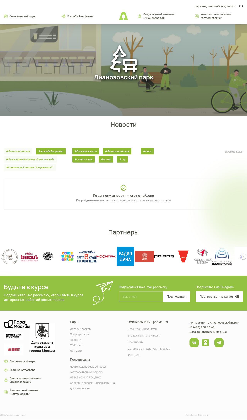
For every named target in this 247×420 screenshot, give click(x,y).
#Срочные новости (86, 151)
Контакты (76, 350)
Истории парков (80, 328)
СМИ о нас (77, 345)
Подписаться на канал (219, 296)
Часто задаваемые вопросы (88, 366)
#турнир (106, 159)
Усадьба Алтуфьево (77, 16)
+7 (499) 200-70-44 (201, 327)
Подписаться (176, 296)
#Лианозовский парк (18, 151)
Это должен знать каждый (144, 335)
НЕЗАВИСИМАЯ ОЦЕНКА (85, 377)
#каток (147, 151)
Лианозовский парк (19, 16)
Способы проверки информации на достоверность (92, 385)
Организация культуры (142, 328)
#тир (122, 159)
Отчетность (135, 341)
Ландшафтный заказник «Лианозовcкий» (156, 16)
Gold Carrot (203, 415)
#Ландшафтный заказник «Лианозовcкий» (30, 159)
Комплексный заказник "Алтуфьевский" (213, 16)
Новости (75, 339)
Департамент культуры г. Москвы (149, 348)
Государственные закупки (86, 371)
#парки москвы (83, 159)
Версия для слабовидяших (219, 6)
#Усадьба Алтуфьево (51, 151)
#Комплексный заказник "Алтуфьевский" (29, 167)
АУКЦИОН (134, 355)
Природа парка (79, 334)
